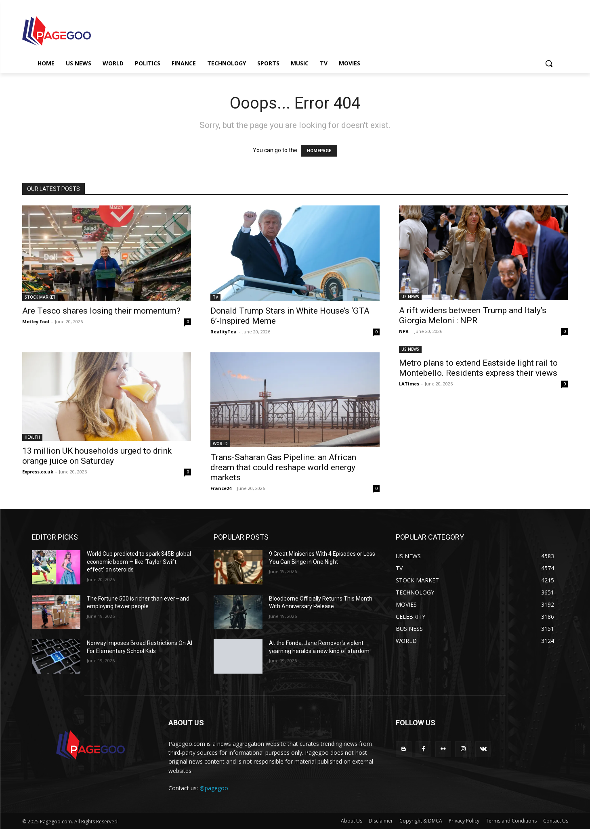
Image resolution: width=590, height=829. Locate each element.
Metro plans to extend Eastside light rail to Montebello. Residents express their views (478, 368)
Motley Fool (35, 321)
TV (215, 297)
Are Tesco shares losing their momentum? (101, 311)
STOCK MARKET (40, 297)
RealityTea (223, 332)
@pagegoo (213, 788)
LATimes (409, 384)
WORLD (220, 443)
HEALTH (32, 437)
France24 (220, 488)
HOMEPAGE (319, 150)
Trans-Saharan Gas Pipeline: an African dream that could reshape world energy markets (283, 467)
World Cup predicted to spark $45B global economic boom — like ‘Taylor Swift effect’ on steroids (139, 562)
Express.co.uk (37, 472)
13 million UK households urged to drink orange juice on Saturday (97, 456)
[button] (549, 63)
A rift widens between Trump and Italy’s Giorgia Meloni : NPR (472, 315)
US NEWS (410, 296)
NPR (404, 331)
